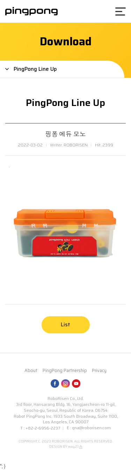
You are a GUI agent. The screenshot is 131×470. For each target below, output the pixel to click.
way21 (73, 446)
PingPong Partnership (65, 370)
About (30, 370)
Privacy (99, 370)
